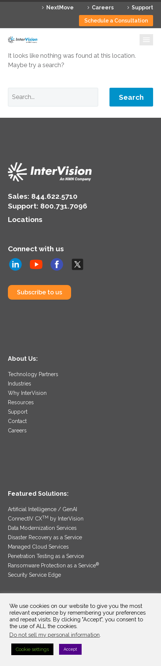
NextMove (60, 7)
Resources (21, 402)
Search (131, 97)
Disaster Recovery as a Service (45, 537)
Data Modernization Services (42, 528)
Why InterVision (27, 393)
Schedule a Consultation (116, 21)
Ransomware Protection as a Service (53, 565)
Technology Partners (33, 374)
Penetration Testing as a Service (46, 556)
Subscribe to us (39, 292)
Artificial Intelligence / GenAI (42, 509)
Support (142, 7)
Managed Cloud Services (38, 547)
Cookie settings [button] (32, 649)
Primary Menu (146, 40)
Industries (19, 384)
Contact (17, 421)
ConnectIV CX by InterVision (46, 519)
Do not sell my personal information (54, 635)
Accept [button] (70, 649)
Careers (103, 7)
